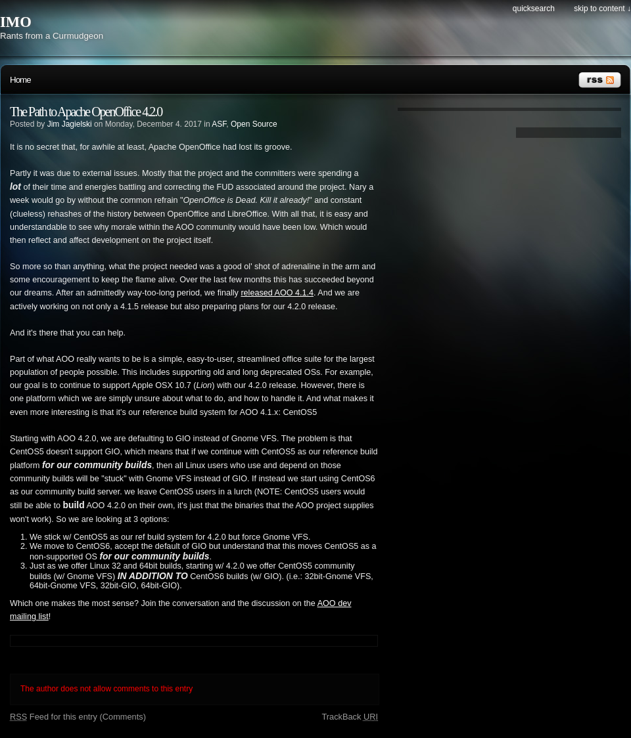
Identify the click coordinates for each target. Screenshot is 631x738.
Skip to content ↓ (602, 8)
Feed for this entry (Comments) (78, 717)
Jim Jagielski (69, 124)
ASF (219, 124)
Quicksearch (534, 8)
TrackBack (349, 717)
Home (20, 80)
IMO (16, 22)
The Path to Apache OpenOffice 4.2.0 (86, 111)
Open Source (254, 124)
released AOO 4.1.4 (277, 292)
